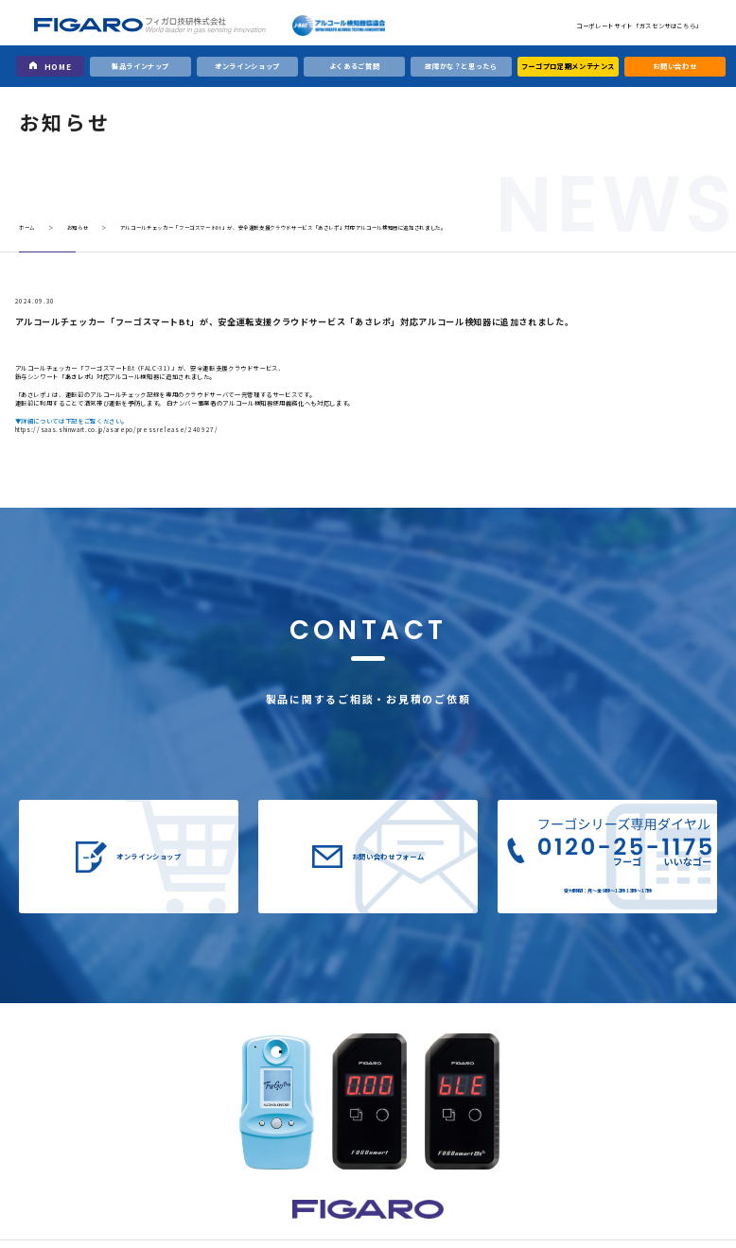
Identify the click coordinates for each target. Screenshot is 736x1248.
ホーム (27, 228)
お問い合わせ (674, 66)
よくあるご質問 (354, 66)
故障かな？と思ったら (461, 66)
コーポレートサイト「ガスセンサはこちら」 (639, 26)
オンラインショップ (247, 66)
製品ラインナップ (140, 66)
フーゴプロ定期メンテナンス (568, 66)
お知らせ (78, 228)
